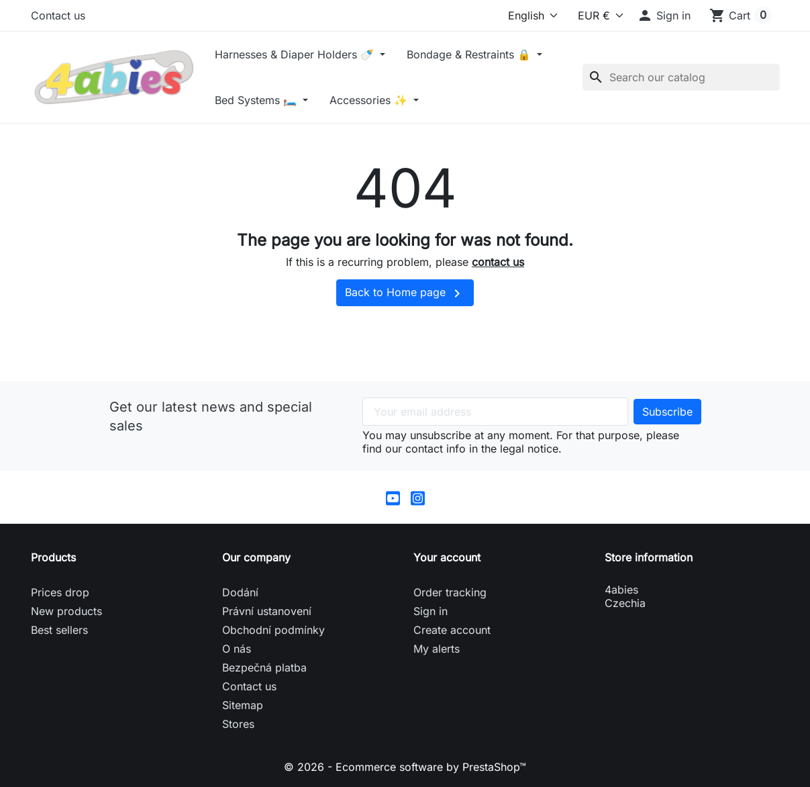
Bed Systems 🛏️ (257, 100)
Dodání (240, 592)
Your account (446, 557)
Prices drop (60, 592)
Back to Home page (405, 293)
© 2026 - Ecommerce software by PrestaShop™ (405, 767)
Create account (452, 630)
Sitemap (242, 705)
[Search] (681, 77)
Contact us (58, 15)
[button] (664, 15)
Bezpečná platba (264, 667)
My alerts (436, 648)
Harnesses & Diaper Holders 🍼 (296, 54)
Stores (238, 724)
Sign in (430, 611)
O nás (236, 648)
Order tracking (450, 592)
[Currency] (594, 15)
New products (66, 611)
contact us (498, 262)
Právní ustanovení (266, 611)
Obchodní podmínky (273, 630)
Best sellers (59, 630)
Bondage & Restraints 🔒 (470, 54)
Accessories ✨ (370, 100)
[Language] (529, 15)
